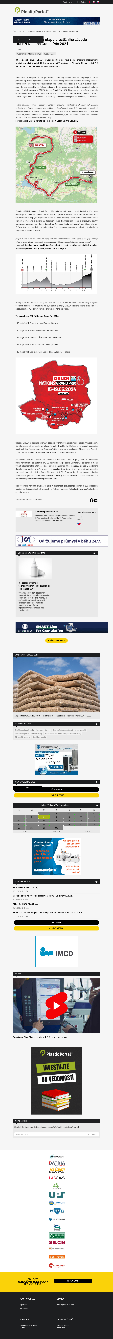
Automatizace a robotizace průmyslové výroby (63, 734)
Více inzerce (56, 790)
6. (19, 817)
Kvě (88, 832)
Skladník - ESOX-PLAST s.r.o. (26, 904)
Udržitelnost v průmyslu (24, 730)
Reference (24, 1309)
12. (94, 817)
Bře (25, 832)
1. (44, 814)
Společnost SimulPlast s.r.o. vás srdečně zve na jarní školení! (40, 1037)
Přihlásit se (81, 2)
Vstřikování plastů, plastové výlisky (28, 734)
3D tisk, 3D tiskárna (22, 737)
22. (44, 824)
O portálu (23, 1305)
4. (81, 814)
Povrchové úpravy (43, 730)
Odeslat (92, 1134)
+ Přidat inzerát (56, 795)
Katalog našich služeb (65, 1305)
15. (44, 821)
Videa (40, 39)
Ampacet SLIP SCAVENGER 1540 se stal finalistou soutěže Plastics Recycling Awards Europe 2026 (53, 716)
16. (56, 821)
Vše (27, 788)
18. (81, 821)
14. (31, 821)
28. (31, 828)
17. (69, 821)
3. (69, 814)
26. (94, 824)
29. (44, 828)
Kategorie (18, 39)
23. (56, 824)
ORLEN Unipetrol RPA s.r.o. (47, 512)
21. (31, 824)
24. (69, 824)
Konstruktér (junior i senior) (25, 887)
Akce (53, 54)
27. (19, 828)
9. (56, 817)
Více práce (56, 923)
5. (93, 814)
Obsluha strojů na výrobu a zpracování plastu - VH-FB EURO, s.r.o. (43, 896)
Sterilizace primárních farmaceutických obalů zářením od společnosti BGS (34, 586)
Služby (46, 54)
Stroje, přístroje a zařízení (63, 730)
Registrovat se (68, 2)
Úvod (15, 31)
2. (56, 814)
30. (56, 828)
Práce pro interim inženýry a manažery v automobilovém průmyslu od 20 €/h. (48, 912)
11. (81, 817)
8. (44, 817)
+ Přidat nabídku (56, 928)
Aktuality (22, 31)
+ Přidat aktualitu (56, 640)
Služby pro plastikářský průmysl (29, 54)
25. (81, 824)
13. (19, 821)
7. (31, 817)
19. (94, 821)
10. (69, 817)
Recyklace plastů (39, 737)
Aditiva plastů (80, 730)
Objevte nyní (73, 1281)
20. (19, 824)
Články (29, 39)
